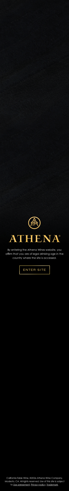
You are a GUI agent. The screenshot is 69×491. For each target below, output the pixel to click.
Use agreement (21, 484)
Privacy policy (38, 484)
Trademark (52, 484)
